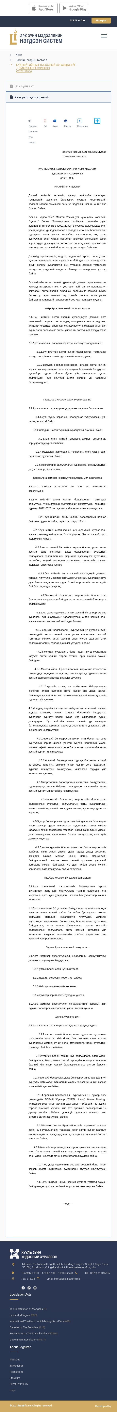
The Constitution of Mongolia (26, 1308)
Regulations (16, 1371)
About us (15, 1359)
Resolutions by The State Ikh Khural (30, 1333)
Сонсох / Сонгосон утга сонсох (33, 132)
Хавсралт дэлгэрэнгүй (29, 97)
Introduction (17, 1365)
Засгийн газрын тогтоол (31, 60)
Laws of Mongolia (20, 1315)
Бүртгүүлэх (78, 20)
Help (12, 1390)
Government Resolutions (24, 1339)
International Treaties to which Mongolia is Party (37, 1321)
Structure (15, 1377)
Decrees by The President (24, 1327)
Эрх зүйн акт (22, 86)
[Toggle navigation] (104, 36)
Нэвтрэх (101, 20)
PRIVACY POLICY (19, 1384)
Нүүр (19, 54)
